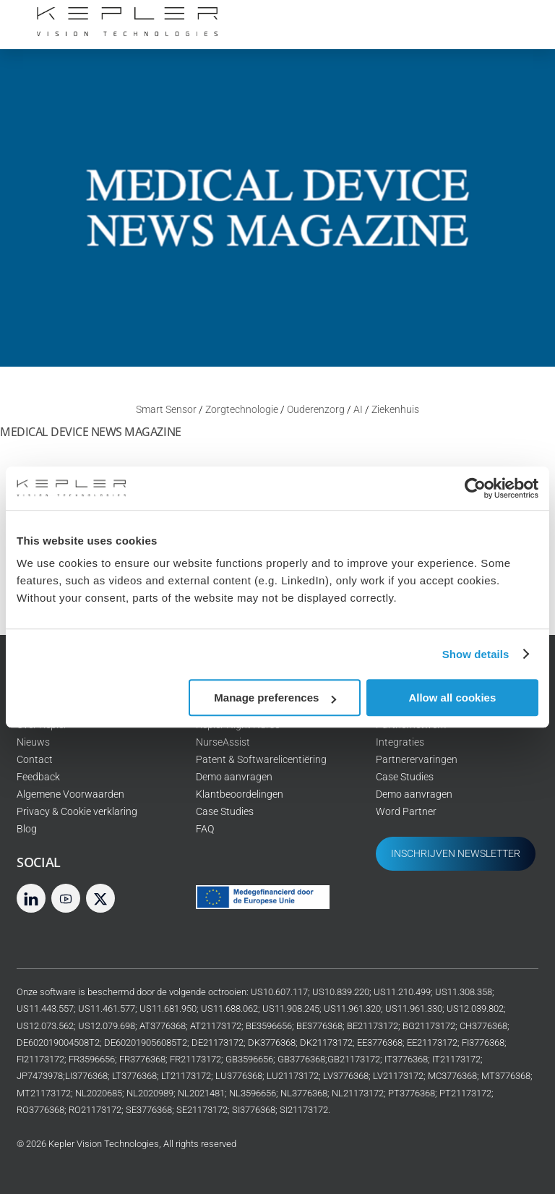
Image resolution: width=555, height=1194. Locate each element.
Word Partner (406, 812)
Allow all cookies (452, 697)
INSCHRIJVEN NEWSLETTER (455, 854)
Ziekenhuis (395, 410)
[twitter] (100, 898)
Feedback (38, 777)
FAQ (205, 829)
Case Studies (225, 812)
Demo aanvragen (234, 777)
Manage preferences (275, 697)
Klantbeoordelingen (239, 794)
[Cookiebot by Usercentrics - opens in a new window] (475, 488)
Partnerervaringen (416, 760)
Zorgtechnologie (241, 410)
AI (358, 410)
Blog (27, 829)
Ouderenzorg (316, 410)
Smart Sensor (166, 410)
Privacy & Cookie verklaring (77, 812)
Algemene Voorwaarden (70, 794)
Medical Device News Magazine (90, 432)
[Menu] (518, 20)
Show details (475, 654)
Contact (35, 760)
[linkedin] (31, 898)
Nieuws (33, 742)
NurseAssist (223, 742)
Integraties (400, 742)
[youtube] (65, 898)
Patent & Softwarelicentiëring (261, 760)
